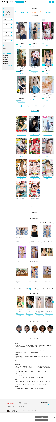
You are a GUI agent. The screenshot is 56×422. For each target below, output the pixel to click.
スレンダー (19, 366)
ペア (18, 377)
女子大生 (47, 381)
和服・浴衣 (42, 362)
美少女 (18, 371)
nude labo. (26, 357)
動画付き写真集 (32, 356)
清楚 (18, 373)
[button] (53, 302)
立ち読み (21, 46)
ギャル (47, 367)
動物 (39, 388)
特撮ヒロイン (19, 384)
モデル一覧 (10, 65)
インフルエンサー (46, 382)
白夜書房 (32, 346)
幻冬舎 (41, 345)
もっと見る (50, 322)
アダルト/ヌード (44, 384)
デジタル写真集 (7, 11)
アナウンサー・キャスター (36, 382)
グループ (28, 377)
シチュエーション (7, 35)
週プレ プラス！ (7, 14)
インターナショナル (40, 367)
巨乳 (25, 366)
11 (47, 106)
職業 (4, 38)
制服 (24, 362)
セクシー (50, 371)
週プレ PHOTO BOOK (19, 350)
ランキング (4, 48)
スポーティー (31, 367)
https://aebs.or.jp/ (14, 411)
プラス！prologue (26, 356)
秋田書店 (17, 345)
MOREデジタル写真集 (39, 350)
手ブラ (18, 388)
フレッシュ (24, 367)
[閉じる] (54, 417)
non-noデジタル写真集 (48, 350)
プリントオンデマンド (46, 356)
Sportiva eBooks (35, 352)
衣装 (4, 27)
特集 (3, 49)
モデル (36, 381)
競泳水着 (29, 362)
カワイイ (43, 371)
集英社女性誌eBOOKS (19, 352)
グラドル (19, 381)
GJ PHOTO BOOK (32, 350)
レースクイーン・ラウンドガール (23, 382)
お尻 (30, 366)
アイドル (25, 381)
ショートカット (37, 366)
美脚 (44, 366)
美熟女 (30, 371)
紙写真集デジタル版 (19, 356)
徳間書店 (23, 346)
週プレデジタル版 (7, 12)
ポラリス (22, 357)
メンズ (33, 388)
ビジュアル (5, 30)
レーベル (5, 22)
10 (45, 106)
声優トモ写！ (18, 357)
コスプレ (19, 362)
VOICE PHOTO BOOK (38, 356)
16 (49, 288)
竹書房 (21, 346)
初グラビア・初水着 (26, 388)
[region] (28, 417)
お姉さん (24, 371)
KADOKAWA (27, 345)
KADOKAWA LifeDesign (33, 345)
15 (47, 288)
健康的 (18, 367)
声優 (41, 381)
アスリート (38, 384)
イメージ (5, 32)
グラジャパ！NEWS (8, 15)
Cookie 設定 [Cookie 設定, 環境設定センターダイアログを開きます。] (41, 414)
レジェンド (26, 384)
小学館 (51, 345)
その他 (5, 40)
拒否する (41, 417)
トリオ (22, 377)
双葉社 (36, 346)
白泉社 (30, 346)
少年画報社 (17, 346)
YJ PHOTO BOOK (26, 350)
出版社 (5, 19)
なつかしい (36, 371)
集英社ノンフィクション (27, 352)
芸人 (32, 384)
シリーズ (5, 24)
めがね (35, 362)
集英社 (44, 345)
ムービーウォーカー (40, 346)
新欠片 (27, 346)
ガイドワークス (21, 345)
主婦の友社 (47, 345)
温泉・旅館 (39, 377)
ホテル (33, 377)
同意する (41, 419)
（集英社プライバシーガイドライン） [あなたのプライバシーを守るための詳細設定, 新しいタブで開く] (6, 416)
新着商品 (4, 46)
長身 (49, 366)
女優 (31, 381)
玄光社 (39, 345)
